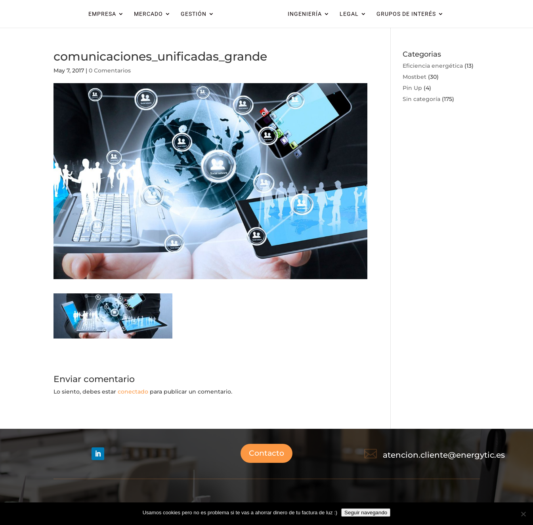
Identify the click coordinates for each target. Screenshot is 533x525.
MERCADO (148, 14)
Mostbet (414, 76)
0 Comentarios (110, 70)
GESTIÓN (193, 14)
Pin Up (412, 87)
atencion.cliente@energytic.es (444, 455)
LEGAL (349, 14)
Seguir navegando (365, 512)
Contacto (266, 453)
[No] (523, 514)
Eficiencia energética (433, 65)
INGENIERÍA (305, 14)
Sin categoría (421, 99)
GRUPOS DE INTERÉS (406, 14)
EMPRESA (102, 14)
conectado (133, 391)
